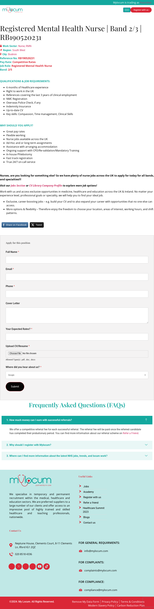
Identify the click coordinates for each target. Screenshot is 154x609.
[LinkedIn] (25, 566)
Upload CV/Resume (18, 346)
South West (18, 50)
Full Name (12, 251)
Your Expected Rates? (19, 329)
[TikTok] (46, 566)
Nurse (21, 46)
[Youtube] (39, 566)
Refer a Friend (130, 433)
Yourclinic (146, 2)
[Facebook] (12, 566)
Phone (10, 286)
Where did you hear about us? (23, 367)
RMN (28, 46)
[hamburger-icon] (126, 10)
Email (10, 269)
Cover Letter (13, 303)
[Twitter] (19, 566)
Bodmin (12, 54)
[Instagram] (32, 566)
